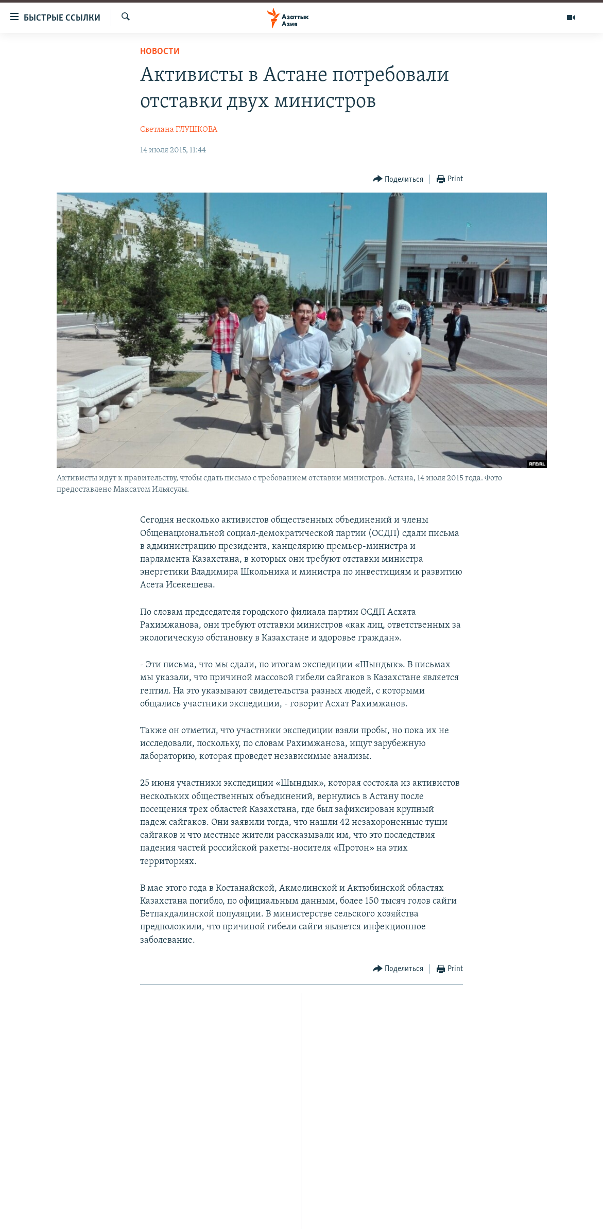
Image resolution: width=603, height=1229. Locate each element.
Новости (160, 52)
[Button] (398, 179)
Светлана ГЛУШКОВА (178, 130)
